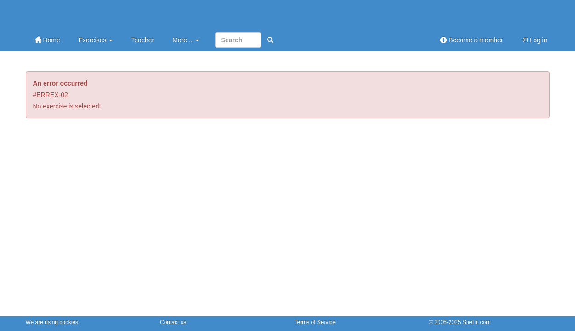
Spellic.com (476, 322)
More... (185, 40)
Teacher (142, 40)
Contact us (173, 322)
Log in (534, 40)
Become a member (471, 40)
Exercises (96, 40)
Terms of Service (315, 322)
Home (47, 40)
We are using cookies (52, 322)
